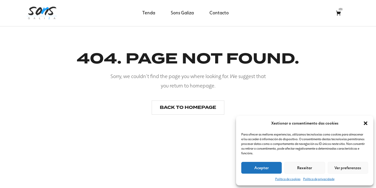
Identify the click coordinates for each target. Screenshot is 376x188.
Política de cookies (288, 179)
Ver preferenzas (347, 168)
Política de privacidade (318, 179)
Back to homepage (188, 107)
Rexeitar (304, 168)
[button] (365, 123)
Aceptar (261, 168)
